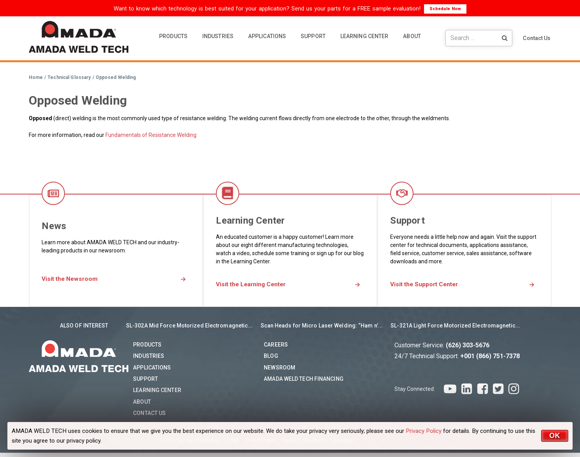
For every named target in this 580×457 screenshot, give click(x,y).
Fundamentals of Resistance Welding (150, 135)
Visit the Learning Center (263, 285)
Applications (152, 372)
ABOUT (412, 36)
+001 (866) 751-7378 (490, 360)
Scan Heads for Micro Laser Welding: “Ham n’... (322, 330)
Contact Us (536, 38)
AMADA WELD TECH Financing (303, 383)
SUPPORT (313, 36)
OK (554, 435)
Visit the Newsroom (80, 279)
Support (145, 383)
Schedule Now (445, 8)
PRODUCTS (173, 36)
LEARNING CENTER (364, 36)
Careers (276, 349)
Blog (271, 360)
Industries (148, 360)
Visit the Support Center (436, 285)
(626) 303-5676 (467, 349)
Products (147, 349)
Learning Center (157, 395)
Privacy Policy (424, 430)
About (142, 406)
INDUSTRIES (217, 36)
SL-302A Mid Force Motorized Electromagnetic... (189, 330)
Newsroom (279, 372)
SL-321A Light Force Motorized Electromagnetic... (455, 330)
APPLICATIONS (267, 36)
